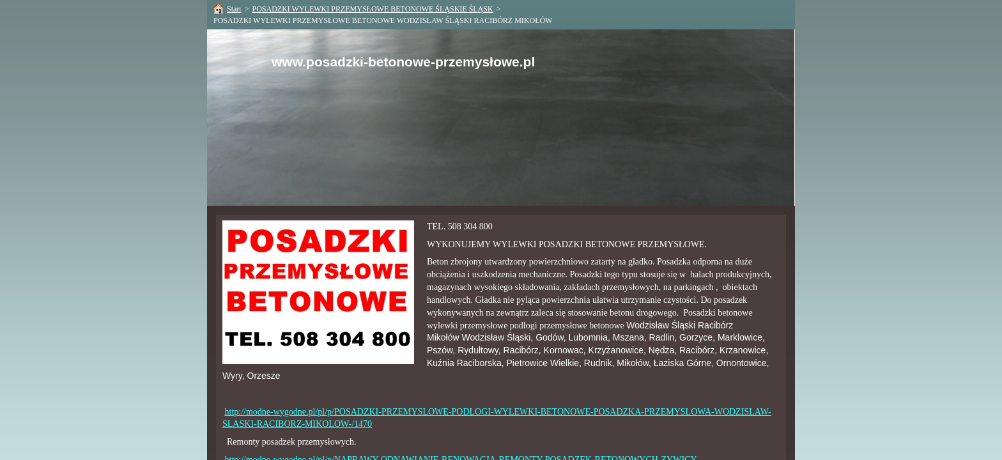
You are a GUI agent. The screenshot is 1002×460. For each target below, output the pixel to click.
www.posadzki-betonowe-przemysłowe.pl (403, 61)
